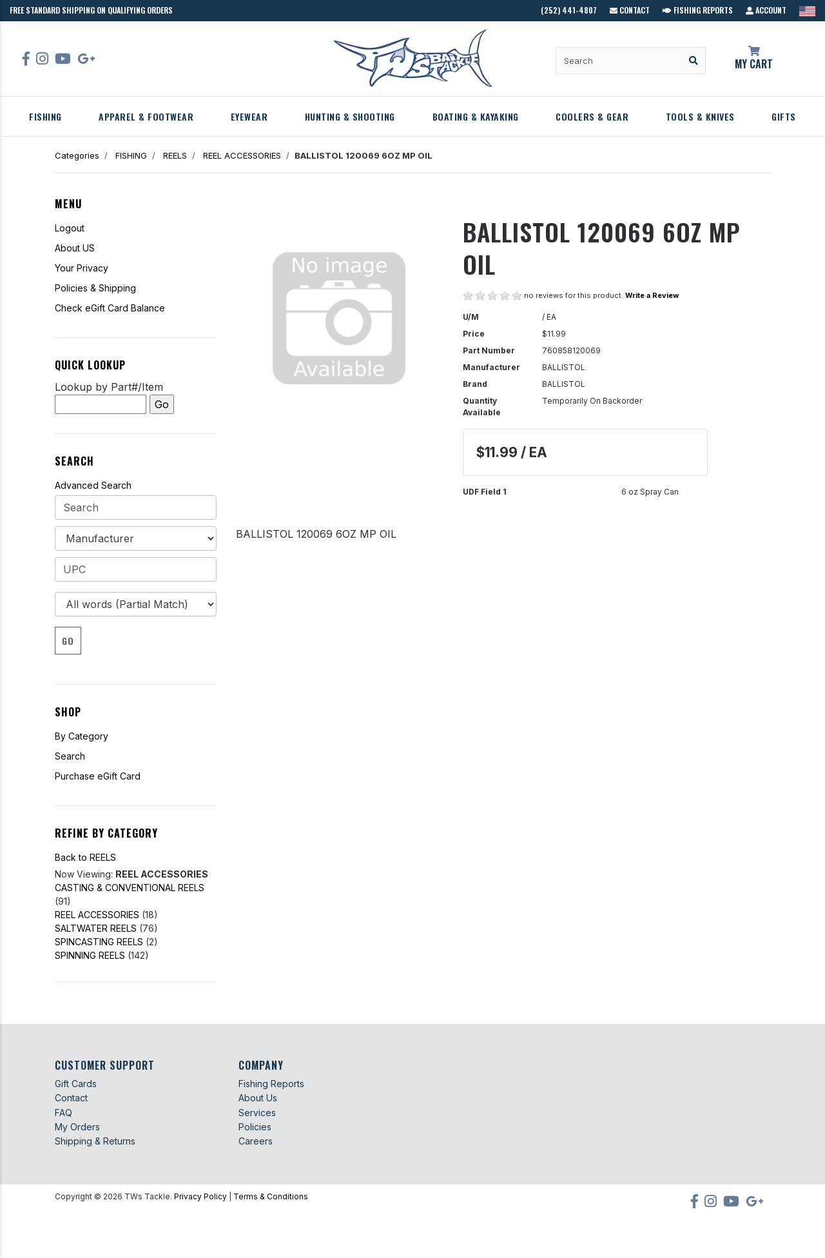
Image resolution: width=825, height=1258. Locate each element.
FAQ (63, 1112)
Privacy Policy (200, 1196)
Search (70, 756)
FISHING (45, 116)
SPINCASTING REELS (99, 941)
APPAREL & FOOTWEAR (146, 116)
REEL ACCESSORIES (242, 155)
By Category (81, 736)
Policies (254, 1126)
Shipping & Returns (95, 1140)
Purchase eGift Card (98, 776)
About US (75, 247)
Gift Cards (76, 1083)
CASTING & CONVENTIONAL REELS (129, 887)
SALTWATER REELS (96, 928)
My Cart (754, 59)
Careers (255, 1140)
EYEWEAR (249, 116)
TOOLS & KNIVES (700, 116)
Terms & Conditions (270, 1196)
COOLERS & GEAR (592, 116)
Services (257, 1112)
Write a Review (652, 295)
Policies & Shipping (95, 287)
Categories (77, 155)
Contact (630, 10)
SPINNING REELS (90, 955)
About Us (257, 1097)
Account (766, 10)
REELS (175, 155)
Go (68, 640)
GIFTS (784, 116)
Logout (69, 227)
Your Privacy (81, 267)
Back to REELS (85, 857)
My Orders (77, 1126)
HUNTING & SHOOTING (350, 116)
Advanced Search (93, 485)
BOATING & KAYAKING (475, 116)
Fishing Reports (698, 10)
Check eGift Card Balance (110, 307)
